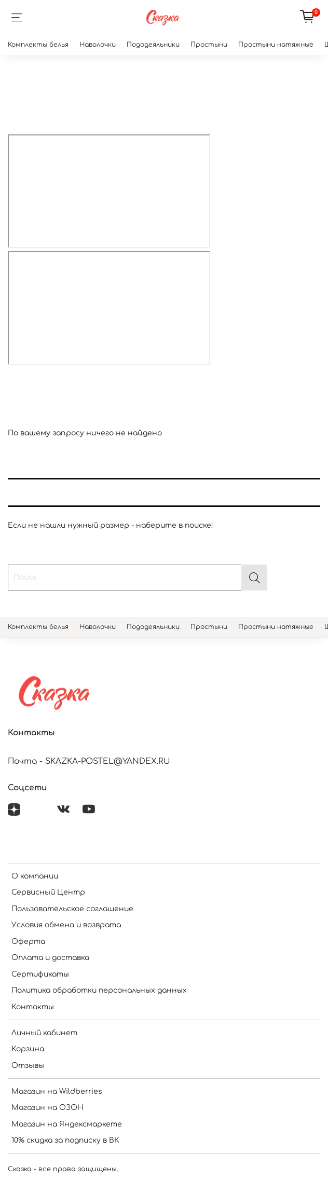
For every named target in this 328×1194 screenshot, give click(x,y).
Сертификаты (40, 974)
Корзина (27, 1049)
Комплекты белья (38, 44)
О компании (34, 876)
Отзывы (27, 1065)
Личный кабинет (44, 1033)
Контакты (32, 1007)
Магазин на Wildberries (56, 1091)
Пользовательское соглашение (72, 909)
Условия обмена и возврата (66, 925)
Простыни (208, 44)
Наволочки (97, 44)
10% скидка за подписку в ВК (65, 1140)
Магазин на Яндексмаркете (66, 1124)
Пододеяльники (153, 44)
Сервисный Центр (48, 892)
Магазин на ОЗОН (47, 1107)
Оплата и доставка (50, 958)
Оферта (28, 941)
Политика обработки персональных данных (99, 990)
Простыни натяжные (275, 44)
